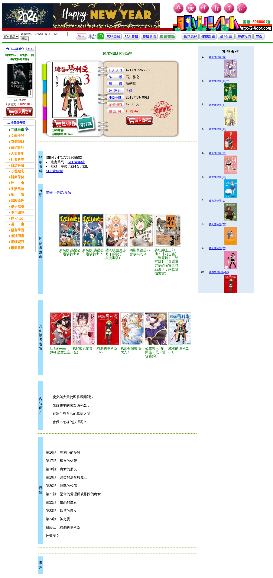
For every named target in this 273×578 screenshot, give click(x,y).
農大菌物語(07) (217, 200)
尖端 (129, 90)
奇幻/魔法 (63, 192)
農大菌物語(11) (217, 104)
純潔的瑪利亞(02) (219, 272)
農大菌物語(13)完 (219, 81)
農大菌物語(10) (217, 129)
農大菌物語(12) (217, 57)
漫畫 (49, 192)
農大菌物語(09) (217, 153)
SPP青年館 (76, 162)
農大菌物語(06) (217, 224)
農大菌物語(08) (217, 177)
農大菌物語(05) (217, 248)
